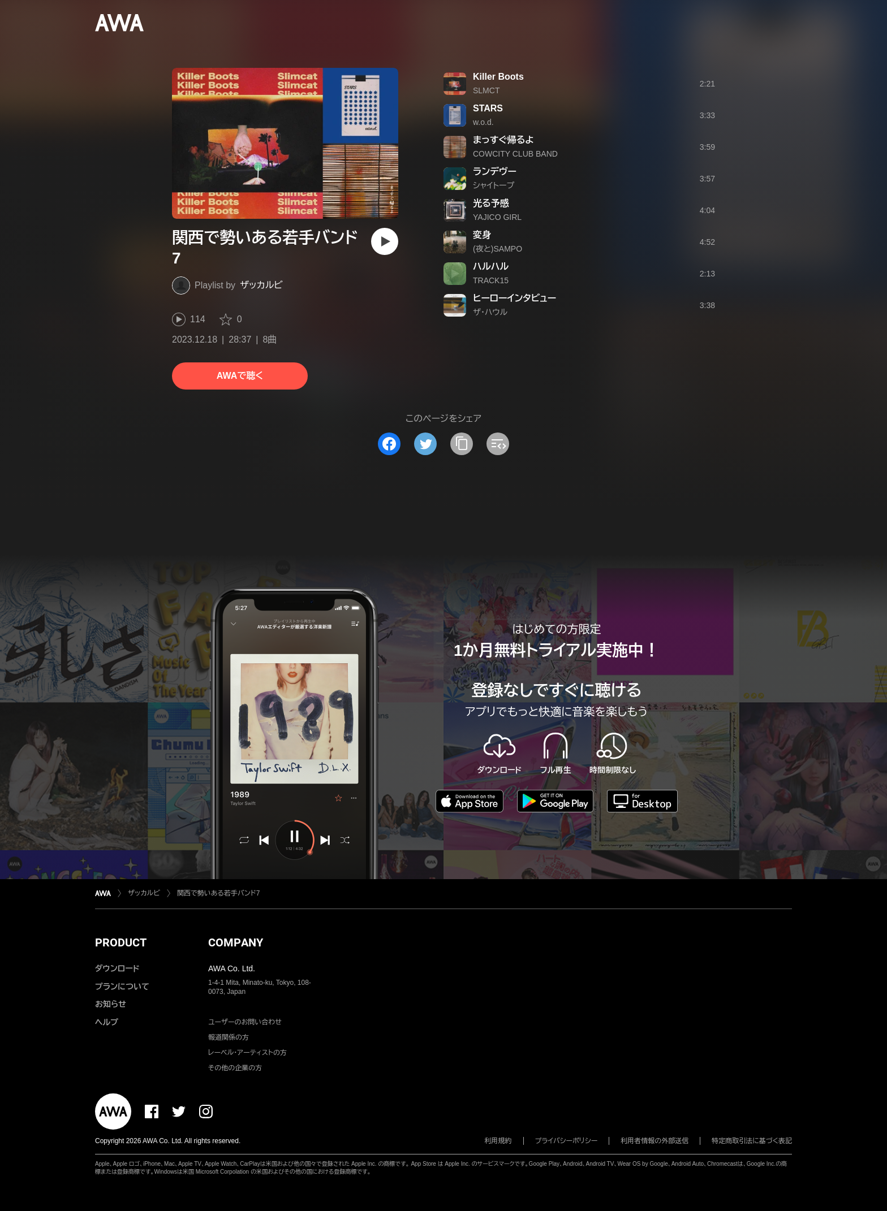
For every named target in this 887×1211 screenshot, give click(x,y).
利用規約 (498, 1141)
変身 (482, 235)
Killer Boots (498, 76)
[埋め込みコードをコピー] (497, 443)
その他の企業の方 (235, 1068)
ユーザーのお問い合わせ (245, 1022)
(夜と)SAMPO (497, 248)
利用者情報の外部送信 (654, 1141)
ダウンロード (117, 968)
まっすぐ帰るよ (503, 140)
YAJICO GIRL (497, 217)
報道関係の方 (228, 1037)
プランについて (122, 986)
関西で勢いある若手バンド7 (218, 893)
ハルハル (491, 266)
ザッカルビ (261, 285)
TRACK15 (491, 280)
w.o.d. (483, 122)
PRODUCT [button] (121, 942)
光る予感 (491, 203)
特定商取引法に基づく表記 (752, 1141)
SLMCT (486, 90)
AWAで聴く (240, 375)
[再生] (384, 241)
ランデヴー (494, 171)
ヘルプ (106, 1022)
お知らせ (110, 1004)
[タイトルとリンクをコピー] (461, 443)
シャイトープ (493, 185)
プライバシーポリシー (566, 1141)
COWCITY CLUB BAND (515, 153)
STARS (488, 108)
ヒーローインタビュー (514, 298)
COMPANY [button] (235, 942)
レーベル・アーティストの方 (247, 1053)
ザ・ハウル (490, 312)
